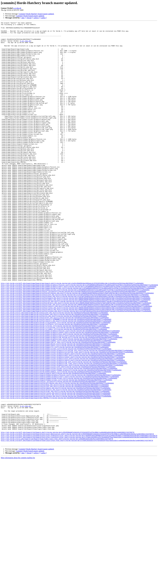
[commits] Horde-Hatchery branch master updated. (36, 14)
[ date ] (23, 18)
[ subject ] (36, 18)
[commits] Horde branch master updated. (30, 16)
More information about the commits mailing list (18, 542)
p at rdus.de (17, 8)
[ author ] (43, 18)
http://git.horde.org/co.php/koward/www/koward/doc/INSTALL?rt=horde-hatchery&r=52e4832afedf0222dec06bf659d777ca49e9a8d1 (51, 473)
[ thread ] (29, 18)
